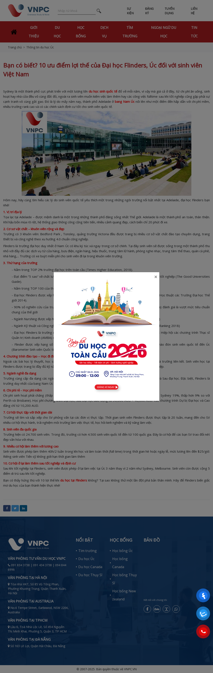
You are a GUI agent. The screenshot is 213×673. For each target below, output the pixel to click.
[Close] (155, 276)
